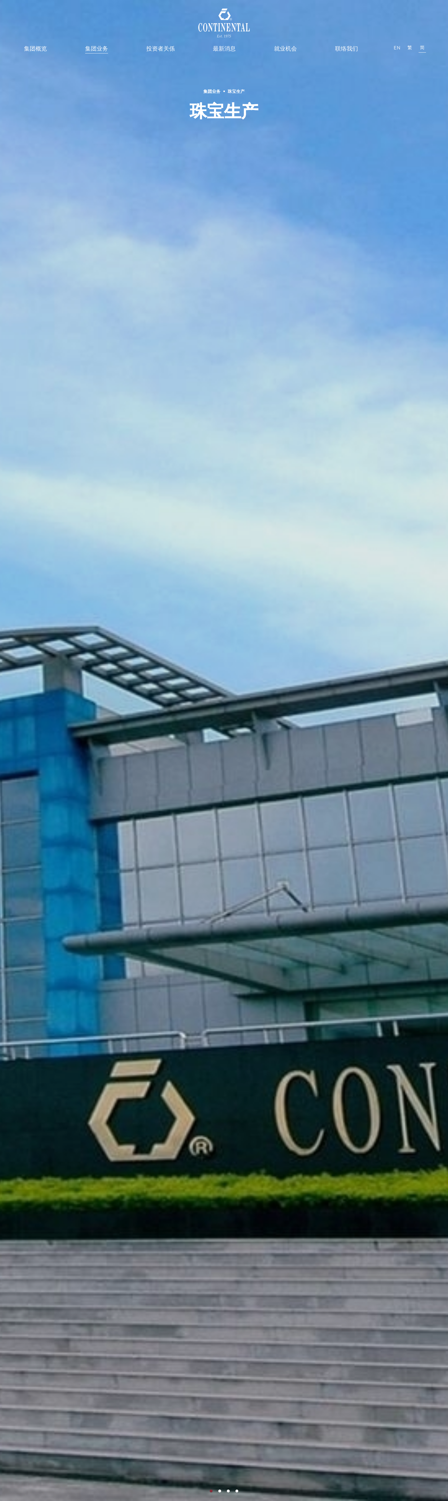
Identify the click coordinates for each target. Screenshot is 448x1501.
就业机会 (285, 48)
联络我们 (346, 48)
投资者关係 (160, 48)
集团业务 (96, 48)
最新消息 (224, 48)
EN (397, 48)
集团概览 (35, 48)
